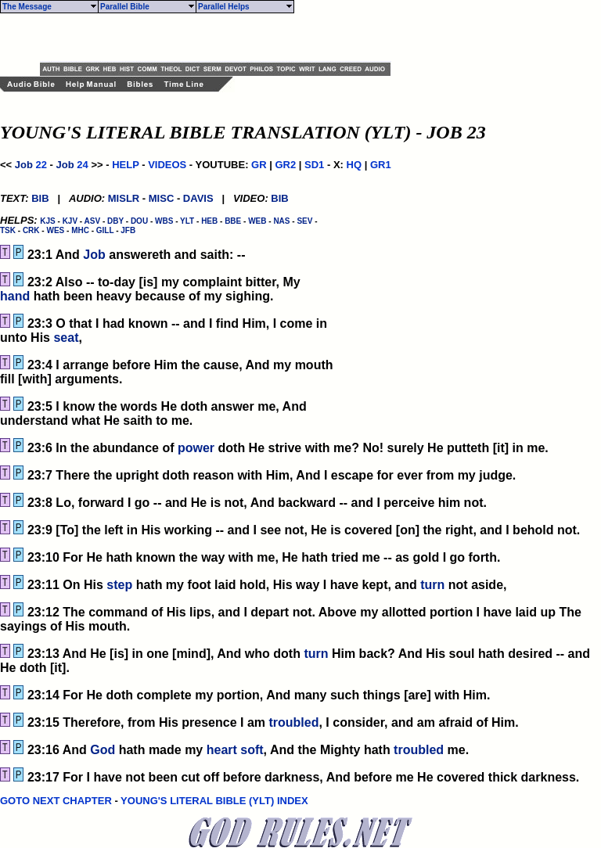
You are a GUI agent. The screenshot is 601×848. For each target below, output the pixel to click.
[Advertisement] (223, 37)
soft (251, 749)
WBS (164, 221)
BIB (40, 198)
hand (15, 296)
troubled (293, 722)
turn (432, 584)
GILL (105, 230)
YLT (187, 221)
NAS (281, 221)
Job (24, 165)
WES (55, 230)
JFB (128, 230)
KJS (47, 221)
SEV (304, 221)
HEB (209, 221)
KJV (70, 221)
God (102, 749)
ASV (93, 221)
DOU (139, 221)
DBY (115, 221)
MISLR (123, 198)
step (119, 584)
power (196, 448)
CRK (31, 230)
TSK (8, 230)
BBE (233, 221)
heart (222, 749)
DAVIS (198, 198)
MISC (162, 198)
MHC (80, 230)
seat (65, 337)
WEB (257, 221)
